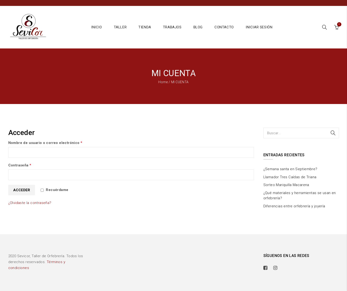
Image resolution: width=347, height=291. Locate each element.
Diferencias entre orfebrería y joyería (294, 206)
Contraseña (19, 165)
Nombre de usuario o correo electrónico (45, 143)
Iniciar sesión (259, 27)
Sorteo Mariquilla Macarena (286, 185)
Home (163, 82)
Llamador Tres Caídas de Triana (290, 177)
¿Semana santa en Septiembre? (290, 169)
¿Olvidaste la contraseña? (29, 203)
